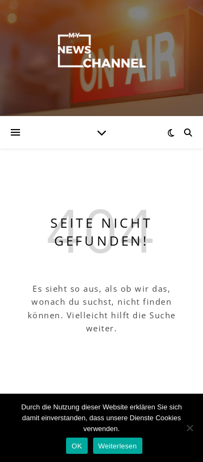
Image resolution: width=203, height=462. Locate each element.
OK (76, 446)
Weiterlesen (118, 446)
